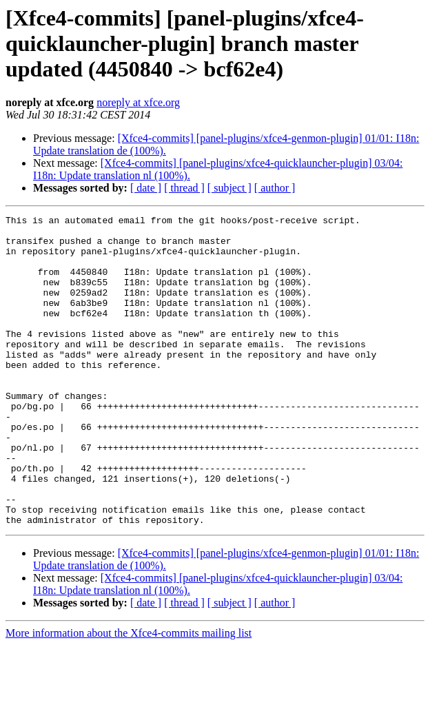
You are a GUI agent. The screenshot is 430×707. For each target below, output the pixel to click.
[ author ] (275, 188)
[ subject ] (229, 188)
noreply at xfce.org (138, 102)
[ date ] (145, 188)
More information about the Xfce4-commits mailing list (129, 695)
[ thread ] (184, 188)
